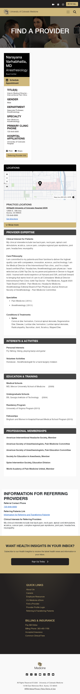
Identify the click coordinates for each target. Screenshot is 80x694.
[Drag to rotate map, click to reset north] (7, 181)
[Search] (75, 12)
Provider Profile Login (35, 607)
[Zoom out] (7, 178)
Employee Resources (35, 597)
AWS (65, 197)
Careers (29, 593)
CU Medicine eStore (35, 600)
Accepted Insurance (33, 632)
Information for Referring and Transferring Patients (27, 515)
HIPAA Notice (29, 689)
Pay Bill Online (31, 625)
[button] (40, 183)
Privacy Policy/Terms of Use (45, 689)
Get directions (12, 219)
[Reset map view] (7, 186)
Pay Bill (72, 4)
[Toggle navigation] (68, 12)
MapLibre (57, 197)
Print (9, 151)
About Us (30, 589)
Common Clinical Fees (35, 636)
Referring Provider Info (17, 155)
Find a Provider (32, 604)
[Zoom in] (7, 174)
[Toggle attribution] (73, 197)
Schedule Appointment (12, 81)
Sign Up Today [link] (40, 561)
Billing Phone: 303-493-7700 (37, 628)
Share (18, 151)
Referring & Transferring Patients (40, 611)
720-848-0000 (10, 507)
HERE (69, 197)
